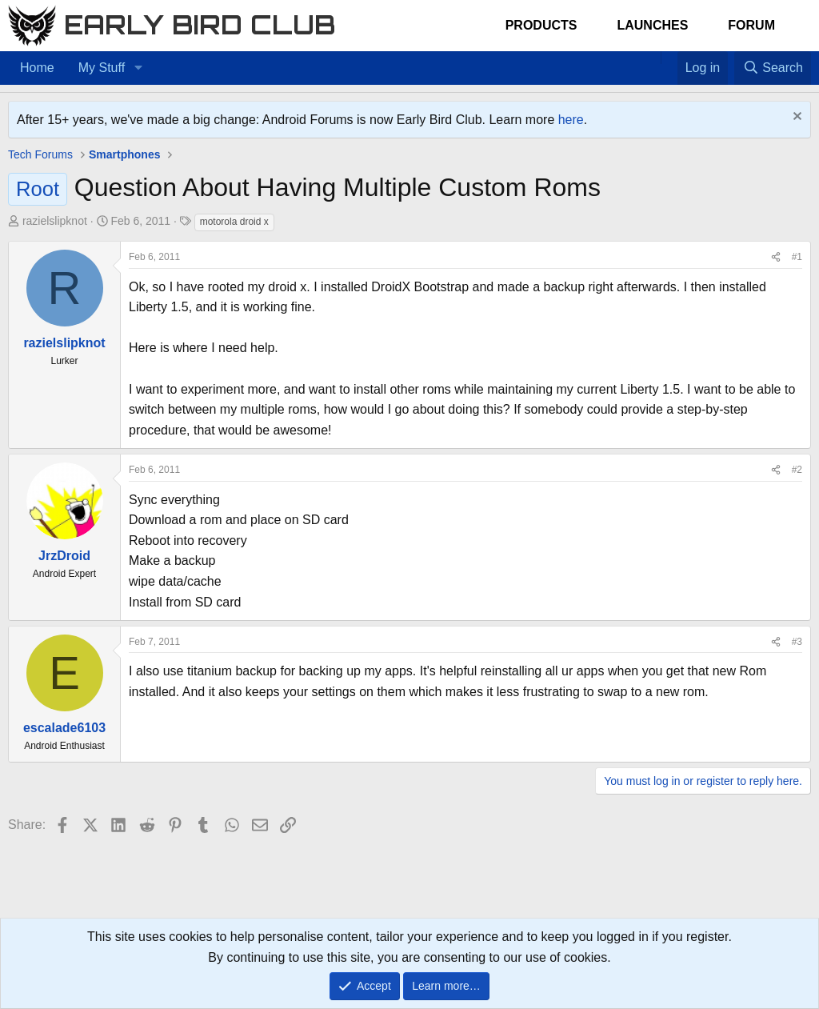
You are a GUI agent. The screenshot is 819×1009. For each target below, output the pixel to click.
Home (37, 67)
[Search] (772, 68)
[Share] (775, 257)
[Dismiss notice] (795, 118)
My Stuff (101, 67)
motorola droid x (234, 221)
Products (541, 25)
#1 (797, 256)
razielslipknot (54, 220)
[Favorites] (669, 57)
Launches (652, 25)
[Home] (653, 57)
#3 (797, 641)
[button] (138, 68)
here (571, 119)
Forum (751, 25)
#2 (797, 469)
